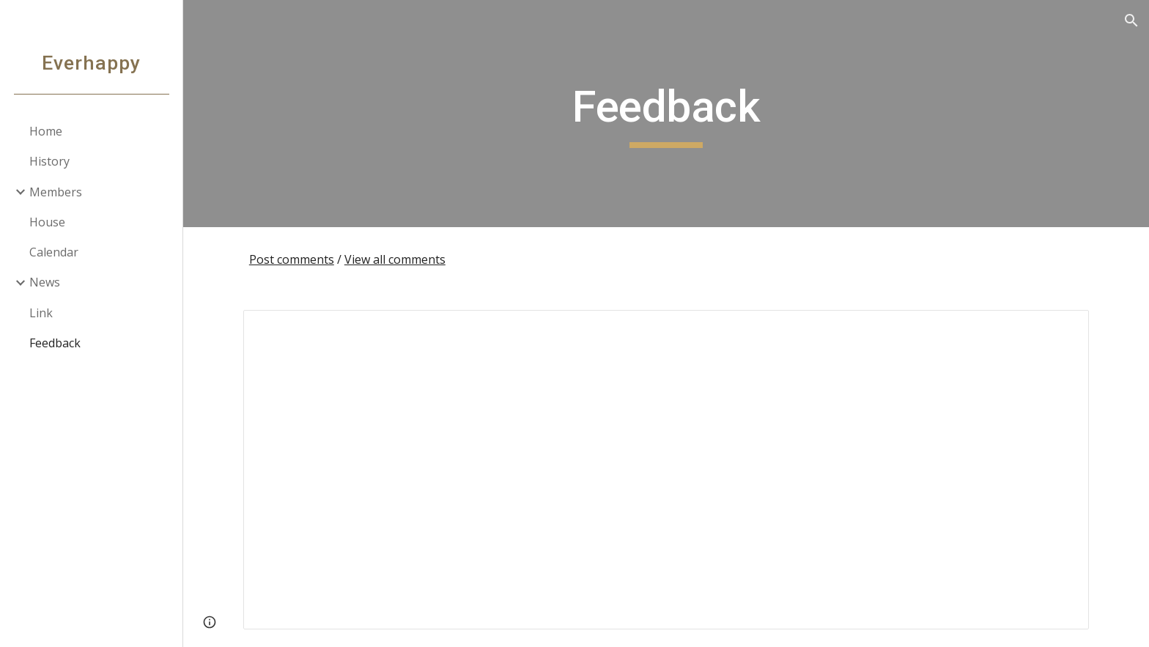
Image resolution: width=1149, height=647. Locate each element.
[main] (666, 113)
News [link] (44, 282)
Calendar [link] (53, 252)
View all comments (395, 259)
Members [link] (55, 192)
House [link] (47, 222)
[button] (1131, 20)
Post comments (291, 259)
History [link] (49, 161)
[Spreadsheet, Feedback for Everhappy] (666, 469)
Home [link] (45, 131)
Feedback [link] (55, 343)
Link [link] (41, 313)
